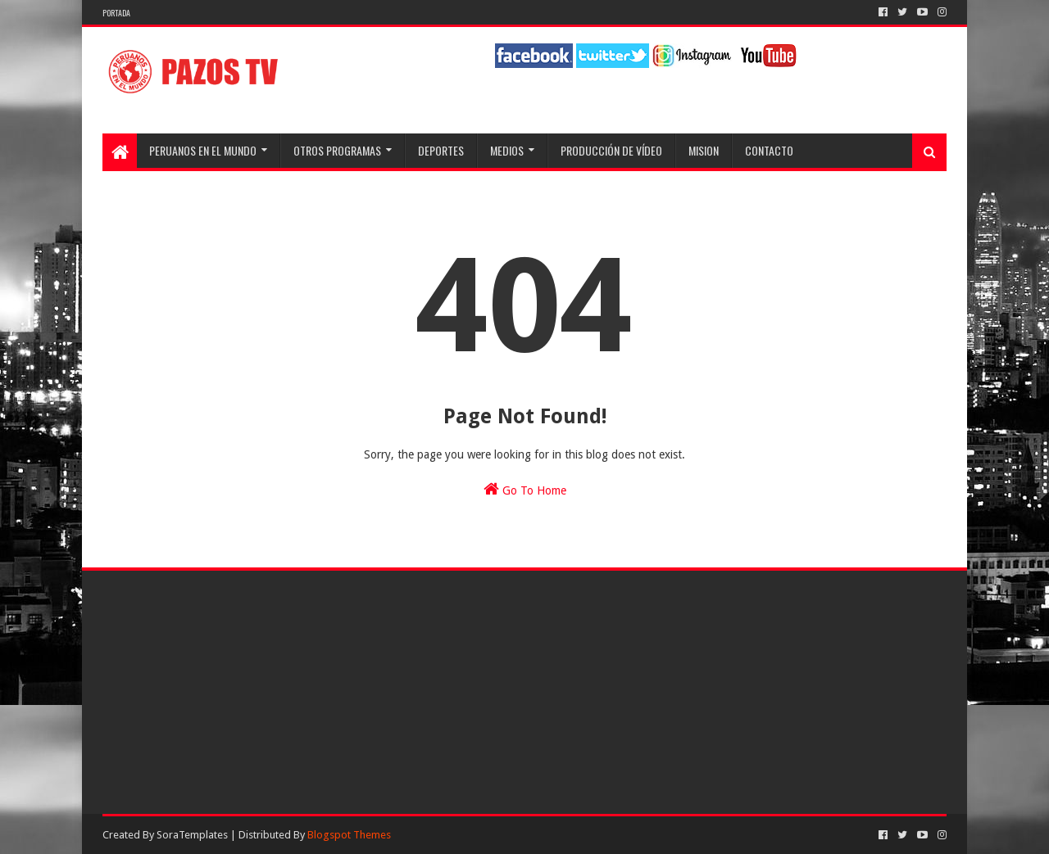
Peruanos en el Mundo (203, 150)
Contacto (769, 150)
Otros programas (337, 150)
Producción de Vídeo (611, 150)
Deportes (441, 150)
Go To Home (525, 489)
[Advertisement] (237, 691)
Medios (507, 150)
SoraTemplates (192, 835)
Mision (703, 150)
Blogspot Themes (349, 835)
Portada (116, 13)
